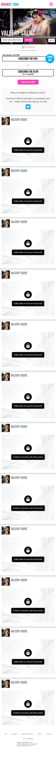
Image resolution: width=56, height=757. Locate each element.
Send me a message (12, 40)
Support (14, 734)
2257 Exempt (28, 739)
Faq (5, 734)
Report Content (27, 734)
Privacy (49, 734)
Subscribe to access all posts (28, 150)
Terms (39, 734)
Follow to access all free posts (28, 457)
